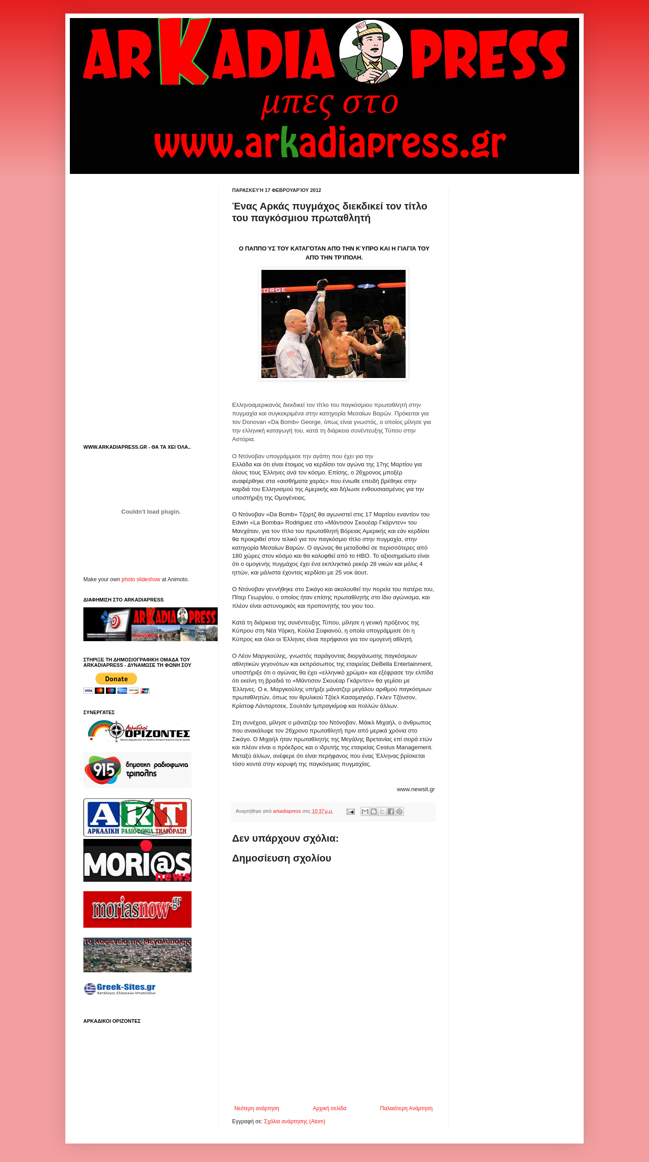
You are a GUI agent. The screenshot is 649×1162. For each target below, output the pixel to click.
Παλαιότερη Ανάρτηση (406, 1108)
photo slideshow (141, 579)
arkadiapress (287, 811)
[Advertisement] (337, 1080)
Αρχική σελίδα (330, 1108)
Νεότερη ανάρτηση (256, 1108)
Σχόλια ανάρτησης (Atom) (294, 1121)
